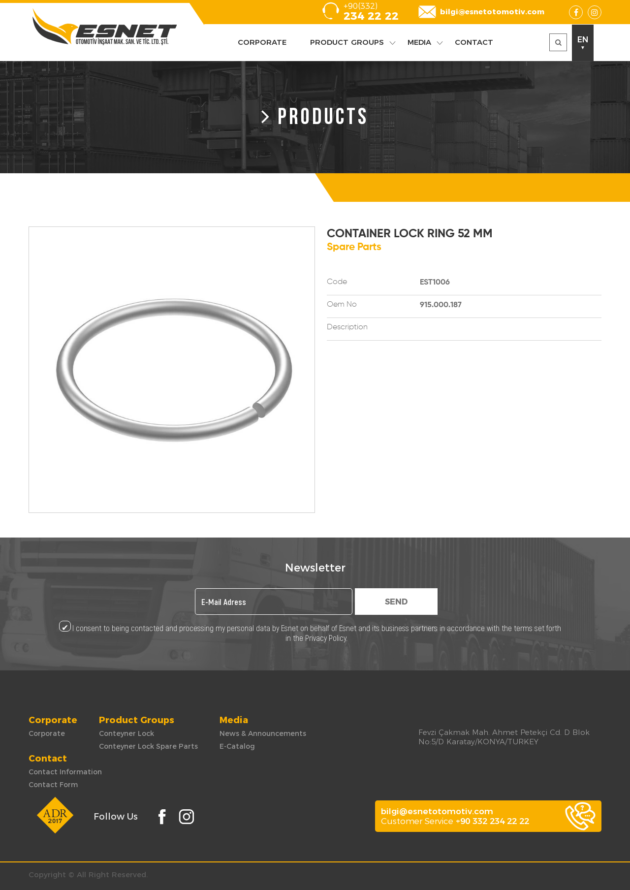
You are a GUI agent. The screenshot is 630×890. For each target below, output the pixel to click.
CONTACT (474, 42)
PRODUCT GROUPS (347, 42)
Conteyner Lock (126, 733)
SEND (396, 601)
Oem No (342, 305)
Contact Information (65, 771)
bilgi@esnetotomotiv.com (492, 11)
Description (347, 327)
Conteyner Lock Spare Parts (148, 746)
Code (337, 282)
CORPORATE (262, 42)
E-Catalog (237, 746)
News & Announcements (263, 733)
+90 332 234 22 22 (492, 821)
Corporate (47, 733)
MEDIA (419, 42)
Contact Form (53, 784)
